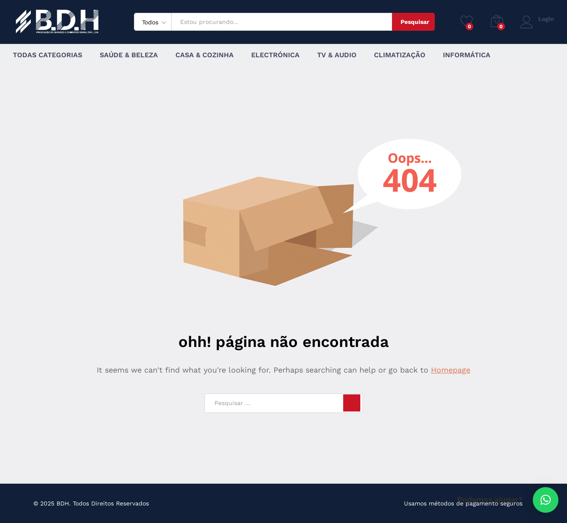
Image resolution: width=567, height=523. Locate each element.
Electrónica (275, 55)
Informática (466, 55)
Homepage (450, 369)
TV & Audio (336, 55)
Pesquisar (415, 21)
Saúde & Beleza (129, 55)
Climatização (399, 55)
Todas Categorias (47, 55)
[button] (545, 500)
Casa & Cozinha (204, 55)
